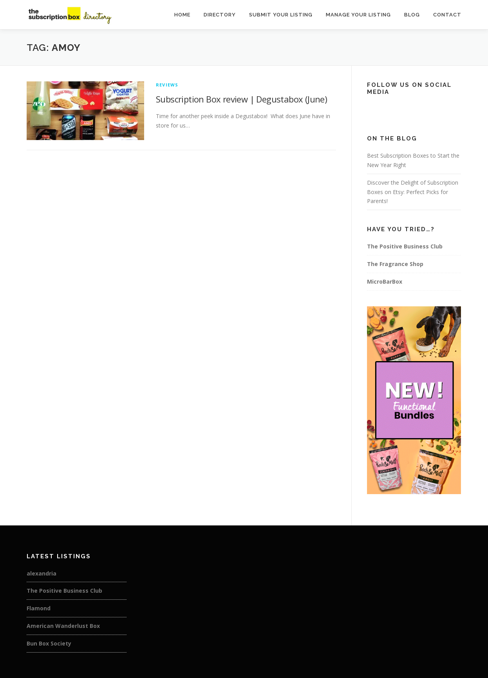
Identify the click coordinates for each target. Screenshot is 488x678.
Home (182, 15)
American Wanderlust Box (63, 625)
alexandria (41, 573)
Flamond (39, 608)
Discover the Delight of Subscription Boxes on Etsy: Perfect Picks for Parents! (412, 192)
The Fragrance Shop (395, 264)
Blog (412, 15)
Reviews (167, 85)
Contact (447, 15)
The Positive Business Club (405, 246)
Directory (220, 15)
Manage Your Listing (358, 15)
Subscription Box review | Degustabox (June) (241, 99)
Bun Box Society (49, 643)
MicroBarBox (384, 281)
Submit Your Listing (281, 15)
